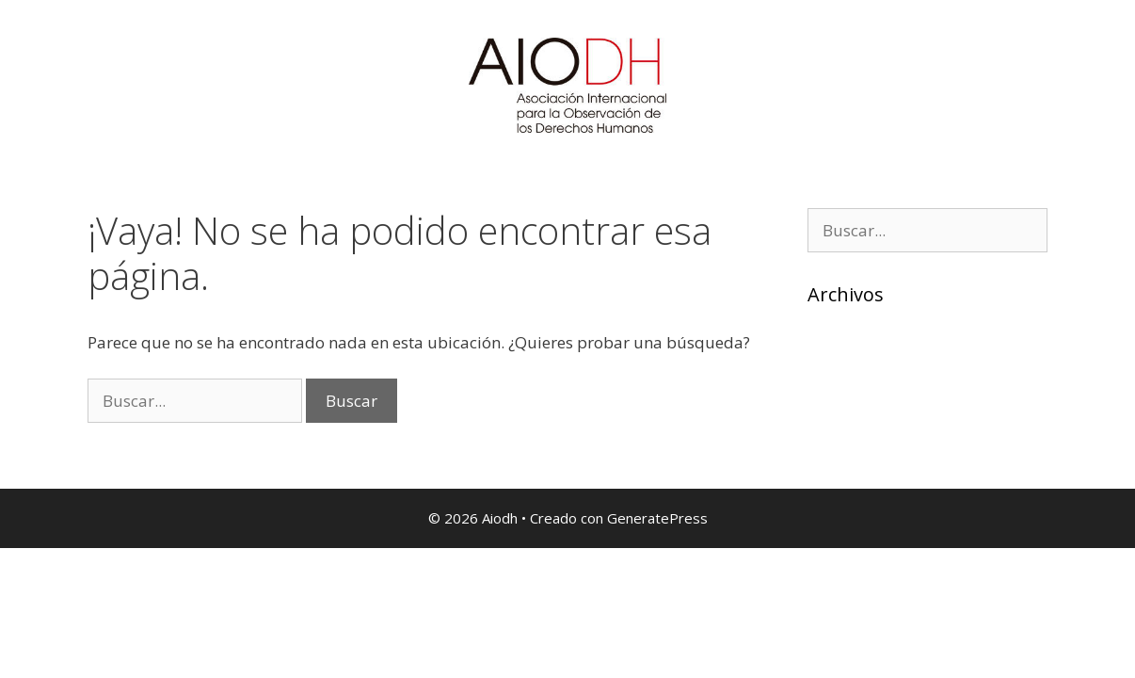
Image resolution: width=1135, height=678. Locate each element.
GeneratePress (657, 517)
